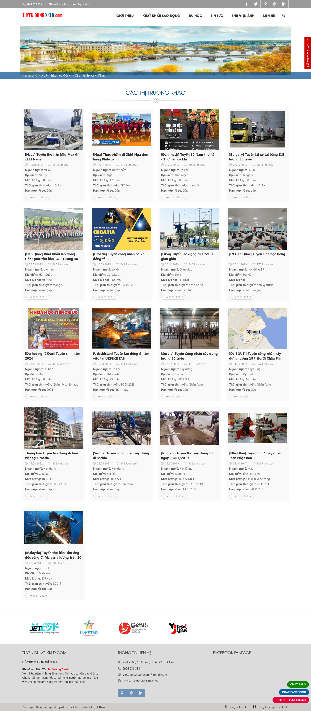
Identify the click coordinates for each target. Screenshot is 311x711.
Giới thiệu (125, 15)
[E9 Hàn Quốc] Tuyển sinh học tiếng (257, 254)
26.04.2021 (104, 463)
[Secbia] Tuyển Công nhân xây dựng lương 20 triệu (189, 356)
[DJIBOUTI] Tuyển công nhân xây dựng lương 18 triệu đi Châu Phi (255, 356)
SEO (90, 707)
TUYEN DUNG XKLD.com (44, 652)
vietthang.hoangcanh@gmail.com (72, 4)
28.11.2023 (240, 264)
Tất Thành (100, 707)
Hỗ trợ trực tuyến (308, 55)
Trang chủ (29, 75)
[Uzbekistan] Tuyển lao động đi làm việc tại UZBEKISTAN (121, 356)
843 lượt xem (197, 264)
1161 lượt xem (197, 364)
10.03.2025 (104, 264)
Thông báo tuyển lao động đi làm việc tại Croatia (51, 455)
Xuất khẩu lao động (161, 15)
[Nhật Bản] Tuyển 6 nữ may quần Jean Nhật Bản (255, 455)
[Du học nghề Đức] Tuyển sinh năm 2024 (52, 356)
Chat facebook (294, 692)
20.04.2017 (36, 563)
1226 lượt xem (61, 364)
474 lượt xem (129, 364)
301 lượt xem (197, 165)
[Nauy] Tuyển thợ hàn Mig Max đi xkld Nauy (51, 156)
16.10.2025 (36, 165)
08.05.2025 (172, 165)
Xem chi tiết (37, 197)
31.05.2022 (240, 364)
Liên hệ (269, 15)
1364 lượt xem (61, 463)
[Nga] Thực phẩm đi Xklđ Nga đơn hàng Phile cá (120, 156)
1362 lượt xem (197, 463)
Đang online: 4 (237, 707)
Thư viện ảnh (243, 15)
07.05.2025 (240, 165)
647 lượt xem (265, 364)
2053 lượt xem (61, 563)
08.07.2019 (172, 463)
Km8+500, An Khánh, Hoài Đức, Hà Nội (148, 662)
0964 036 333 (34, 4)
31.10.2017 (240, 463)
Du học (195, 15)
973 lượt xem (265, 264)
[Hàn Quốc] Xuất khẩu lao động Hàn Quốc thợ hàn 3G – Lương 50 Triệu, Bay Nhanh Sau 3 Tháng (51, 256)
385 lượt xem (265, 165)
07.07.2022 (172, 364)
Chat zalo (298, 684)
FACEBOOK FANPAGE (232, 652)
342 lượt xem (129, 264)
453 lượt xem (61, 165)
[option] (44, 628)
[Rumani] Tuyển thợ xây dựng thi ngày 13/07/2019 (187, 455)
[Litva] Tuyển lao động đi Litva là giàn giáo (187, 256)
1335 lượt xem (265, 463)
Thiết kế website (78, 707)
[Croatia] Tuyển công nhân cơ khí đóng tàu (119, 256)
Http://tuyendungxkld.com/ (140, 681)
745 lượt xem (61, 264)
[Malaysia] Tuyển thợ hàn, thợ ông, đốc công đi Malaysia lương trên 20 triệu (53, 555)
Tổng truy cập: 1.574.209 (273, 707)
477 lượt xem (129, 165)
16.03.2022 (36, 463)
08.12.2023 (172, 264)
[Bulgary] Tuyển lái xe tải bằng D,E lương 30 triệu (256, 156)
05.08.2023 (104, 364)
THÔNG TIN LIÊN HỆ (134, 652)
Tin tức (217, 15)
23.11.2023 (36, 364)
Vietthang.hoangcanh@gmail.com (145, 674)
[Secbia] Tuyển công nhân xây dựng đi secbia (121, 455)
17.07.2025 (104, 165)
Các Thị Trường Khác (90, 75)
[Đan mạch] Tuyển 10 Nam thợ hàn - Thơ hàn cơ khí (188, 156)
